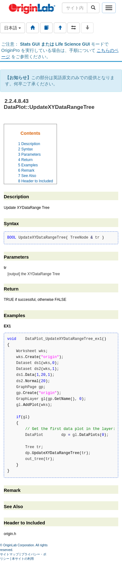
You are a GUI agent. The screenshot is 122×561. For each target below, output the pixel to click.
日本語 (12, 27)
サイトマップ (9, 554)
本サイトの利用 (23, 558)
